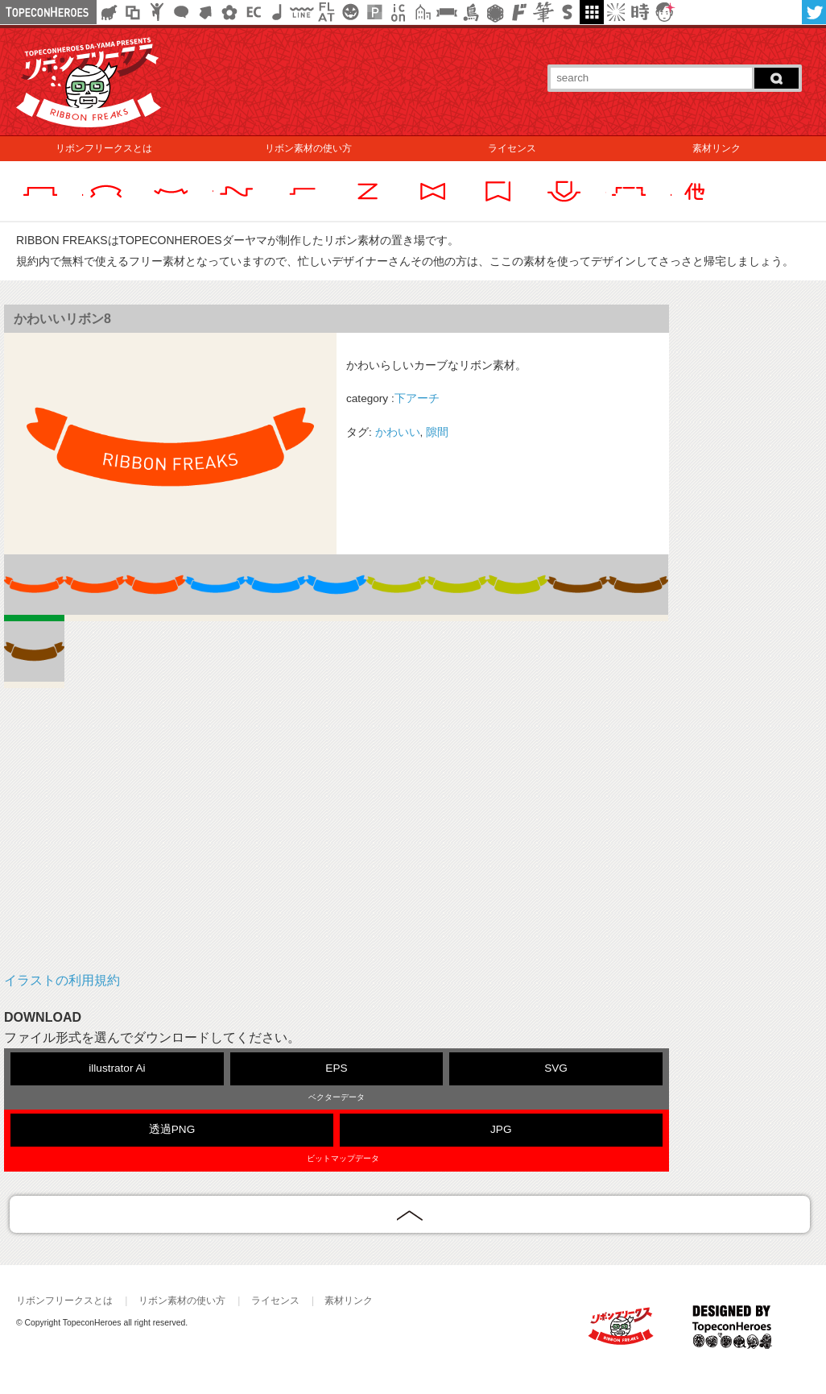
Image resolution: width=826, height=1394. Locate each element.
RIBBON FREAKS (624, 1333)
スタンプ (567, 12)
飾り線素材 (302, 12)
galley (592, 12)
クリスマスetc (350, 12)
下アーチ (417, 398)
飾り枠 (133, 12)
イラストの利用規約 (62, 980)
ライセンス (512, 148)
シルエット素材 (109, 12)
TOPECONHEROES (732, 1333)
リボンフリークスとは (104, 148)
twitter (814, 12)
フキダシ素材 (181, 12)
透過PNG (172, 1129)
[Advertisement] (336, 841)
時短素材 (640, 12)
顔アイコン (664, 12)
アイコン (398, 12)
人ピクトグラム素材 (157, 12)
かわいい (397, 432)
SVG (556, 1068)
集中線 (616, 12)
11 (34, 654)
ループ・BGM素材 (278, 12)
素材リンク (716, 148)
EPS (336, 1068)
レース (495, 12)
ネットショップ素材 (254, 12)
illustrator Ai (117, 1068)
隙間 (437, 432)
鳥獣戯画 (471, 12)
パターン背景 (374, 12)
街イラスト (423, 12)
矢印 (205, 12)
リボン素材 (447, 12)
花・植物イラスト (229, 12)
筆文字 (543, 12)
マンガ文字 (519, 12)
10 (638, 587)
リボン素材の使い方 (308, 148)
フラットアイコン (326, 12)
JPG (500, 1129)
